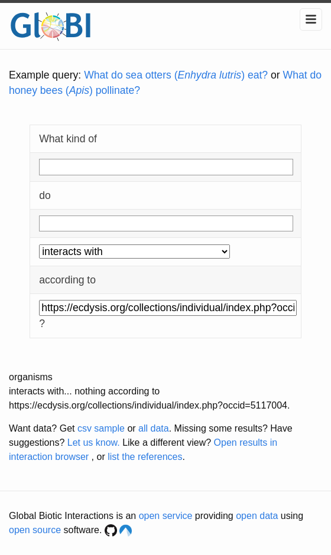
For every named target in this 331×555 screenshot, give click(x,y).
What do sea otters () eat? (176, 75)
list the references (145, 457)
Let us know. (93, 443)
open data (257, 516)
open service (166, 516)
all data (153, 428)
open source (35, 530)
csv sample (101, 428)
